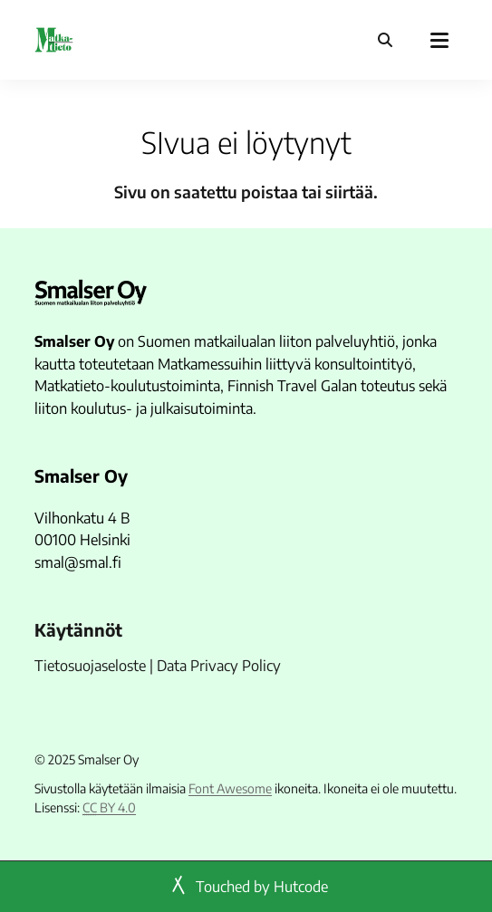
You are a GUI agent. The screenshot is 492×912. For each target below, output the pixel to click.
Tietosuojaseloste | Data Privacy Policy (157, 665)
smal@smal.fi (77, 561)
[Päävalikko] (439, 40)
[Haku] (385, 40)
